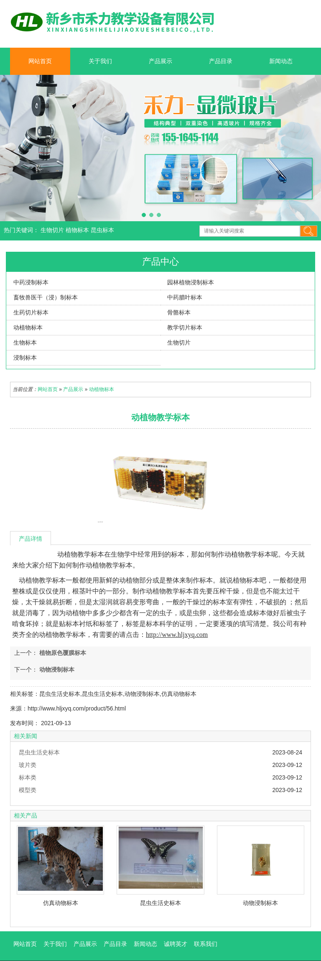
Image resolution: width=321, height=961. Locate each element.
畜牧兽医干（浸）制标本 (45, 297)
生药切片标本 (30, 312)
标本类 (27, 777)
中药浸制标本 (30, 282)
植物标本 (78, 230)
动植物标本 (28, 327)
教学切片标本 (184, 327)
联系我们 (205, 944)
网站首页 (40, 61)
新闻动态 (281, 61)
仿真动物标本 (60, 903)
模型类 (27, 790)
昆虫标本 (102, 230)
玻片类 (27, 765)
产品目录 (220, 61)
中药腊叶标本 (184, 297)
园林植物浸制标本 (190, 282)
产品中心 (160, 261)
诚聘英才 (175, 944)
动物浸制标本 (56, 669)
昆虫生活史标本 (39, 752)
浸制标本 (25, 357)
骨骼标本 (179, 312)
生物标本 (25, 342)
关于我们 (100, 61)
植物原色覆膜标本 (62, 652)
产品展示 (160, 61)
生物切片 (53, 230)
